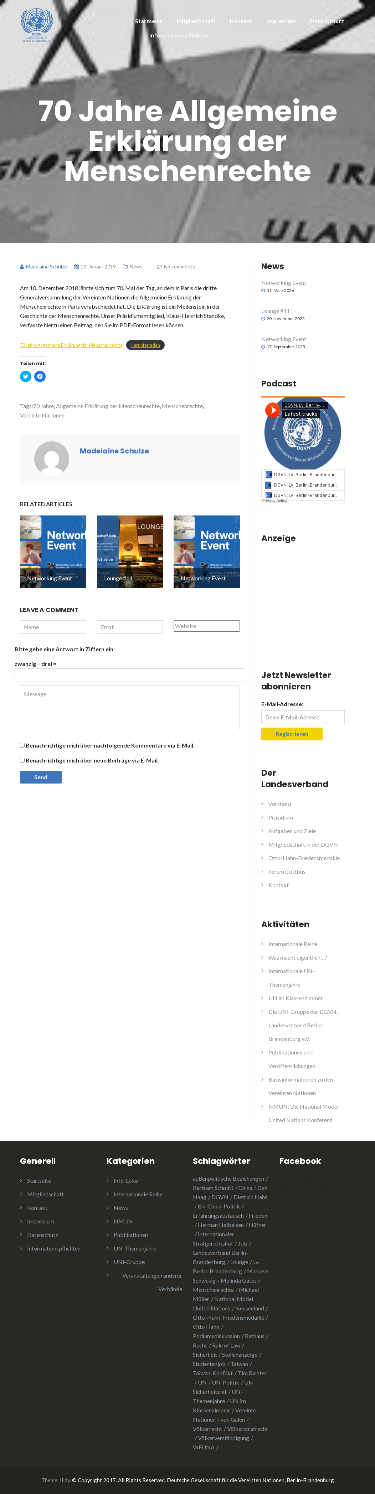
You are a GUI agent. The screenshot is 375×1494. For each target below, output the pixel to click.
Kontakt (241, 20)
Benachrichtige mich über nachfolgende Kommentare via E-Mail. (110, 745)
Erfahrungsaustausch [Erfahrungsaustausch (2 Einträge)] (218, 1215)
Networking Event (283, 282)
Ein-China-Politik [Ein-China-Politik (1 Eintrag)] (219, 1206)
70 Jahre (43, 405)
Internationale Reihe (292, 943)
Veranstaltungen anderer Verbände (152, 1282)
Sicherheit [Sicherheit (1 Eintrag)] (205, 1354)
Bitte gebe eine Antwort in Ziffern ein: (65, 649)
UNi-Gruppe (129, 1261)
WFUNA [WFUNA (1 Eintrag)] (204, 1447)
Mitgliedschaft (196, 20)
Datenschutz (327, 20)
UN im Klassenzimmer (295, 998)
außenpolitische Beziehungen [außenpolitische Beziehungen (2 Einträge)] (228, 1178)
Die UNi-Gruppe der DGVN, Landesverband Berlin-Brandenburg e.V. (303, 1025)
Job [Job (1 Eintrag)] (242, 1243)
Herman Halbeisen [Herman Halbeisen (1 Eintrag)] (221, 1224)
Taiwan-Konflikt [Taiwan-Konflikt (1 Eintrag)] (213, 1373)
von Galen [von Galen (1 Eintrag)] (233, 1419)
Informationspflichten (178, 35)
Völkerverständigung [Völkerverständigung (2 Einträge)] (223, 1437)
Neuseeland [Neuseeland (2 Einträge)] (249, 1308)
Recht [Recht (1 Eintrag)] (200, 1345)
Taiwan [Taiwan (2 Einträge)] (239, 1363)
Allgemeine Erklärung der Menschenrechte (108, 405)
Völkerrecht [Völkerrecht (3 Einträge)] (207, 1428)
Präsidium (280, 817)
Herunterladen (145, 345)
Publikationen (131, 1234)
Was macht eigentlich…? (297, 957)
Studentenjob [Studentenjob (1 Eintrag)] (209, 1363)
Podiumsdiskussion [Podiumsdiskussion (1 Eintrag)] (216, 1336)
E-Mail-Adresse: (282, 703)
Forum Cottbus (286, 871)
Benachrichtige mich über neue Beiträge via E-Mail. (92, 760)
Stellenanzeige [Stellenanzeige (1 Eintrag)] (239, 1354)
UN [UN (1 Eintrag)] (202, 1382)
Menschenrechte (182, 405)
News (136, 266)
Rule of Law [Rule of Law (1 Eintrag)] (226, 1345)
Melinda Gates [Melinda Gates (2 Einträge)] (239, 1280)
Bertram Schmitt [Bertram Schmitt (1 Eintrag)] (213, 1187)
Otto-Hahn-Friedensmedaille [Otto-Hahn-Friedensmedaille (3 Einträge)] (228, 1317)
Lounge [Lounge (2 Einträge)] (239, 1261)
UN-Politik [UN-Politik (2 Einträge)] (225, 1382)
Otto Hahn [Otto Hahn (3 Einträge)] (206, 1326)
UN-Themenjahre (135, 1248)
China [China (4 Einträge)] (245, 1187)
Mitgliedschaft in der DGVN (303, 844)
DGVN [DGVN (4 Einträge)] (219, 1196)
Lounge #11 (275, 310)
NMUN (123, 1221)
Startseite (148, 20)
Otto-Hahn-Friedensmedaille (304, 857)
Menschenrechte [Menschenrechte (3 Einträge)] (213, 1289)
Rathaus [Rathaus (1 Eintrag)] (254, 1336)
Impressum (281, 20)
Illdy (65, 1480)
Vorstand (279, 803)
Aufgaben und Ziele (292, 830)
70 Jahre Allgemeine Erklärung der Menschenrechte (71, 345)
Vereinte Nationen (42, 415)
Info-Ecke (126, 1180)
